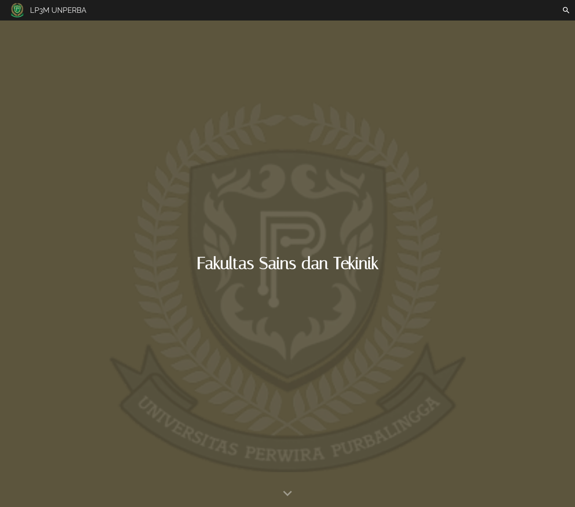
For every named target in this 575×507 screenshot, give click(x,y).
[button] (566, 10)
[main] (287, 263)
